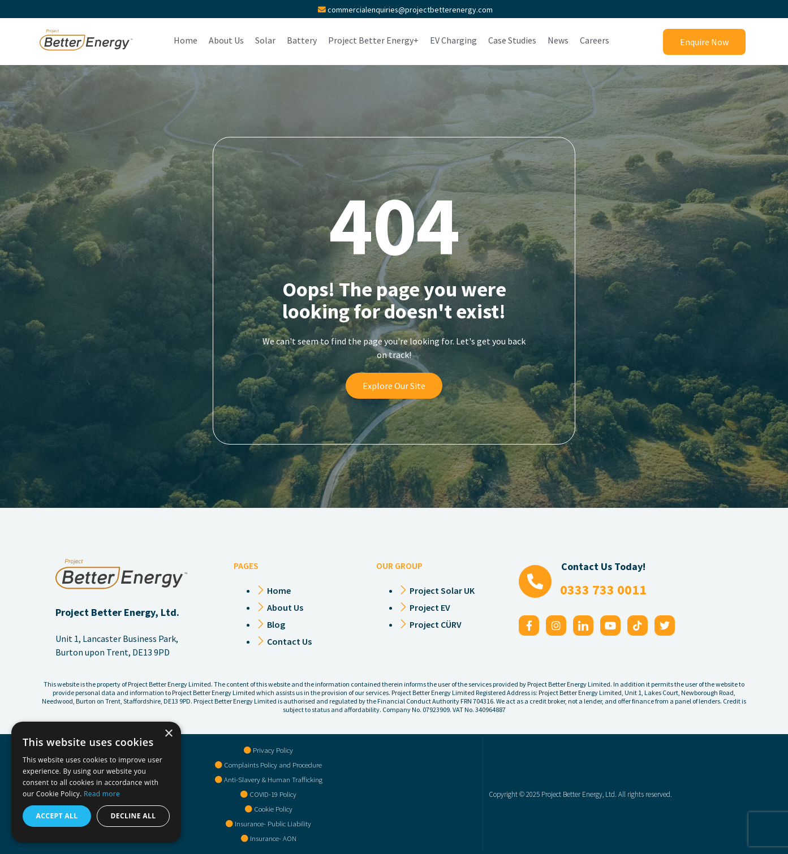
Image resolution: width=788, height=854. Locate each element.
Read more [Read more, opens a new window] (102, 794)
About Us (226, 40)
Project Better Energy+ (373, 40)
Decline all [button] (133, 816)
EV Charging (453, 40)
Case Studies (512, 40)
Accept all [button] (57, 816)
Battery (302, 40)
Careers (594, 40)
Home (185, 40)
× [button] (168, 734)
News (558, 40)
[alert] (96, 782)
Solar (265, 40)
